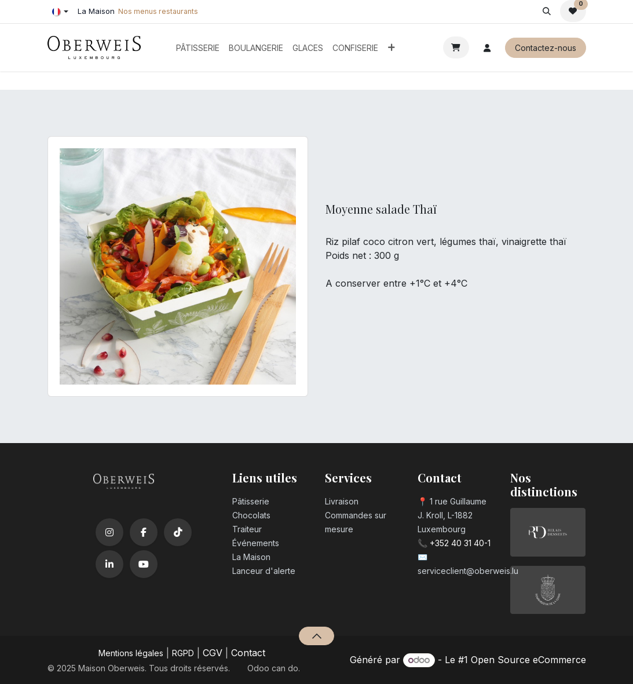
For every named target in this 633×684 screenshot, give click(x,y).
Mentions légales (130, 653)
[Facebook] (144, 532)
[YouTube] (144, 564)
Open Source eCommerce (528, 659)
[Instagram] (109, 532)
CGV (212, 653)
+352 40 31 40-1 (460, 543)
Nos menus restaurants (158, 11)
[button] (547, 11)
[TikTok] (178, 532)
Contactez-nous (545, 48)
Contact (248, 653)
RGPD (183, 653)
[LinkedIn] (109, 564)
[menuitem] (197, 47)
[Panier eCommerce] (456, 47)
